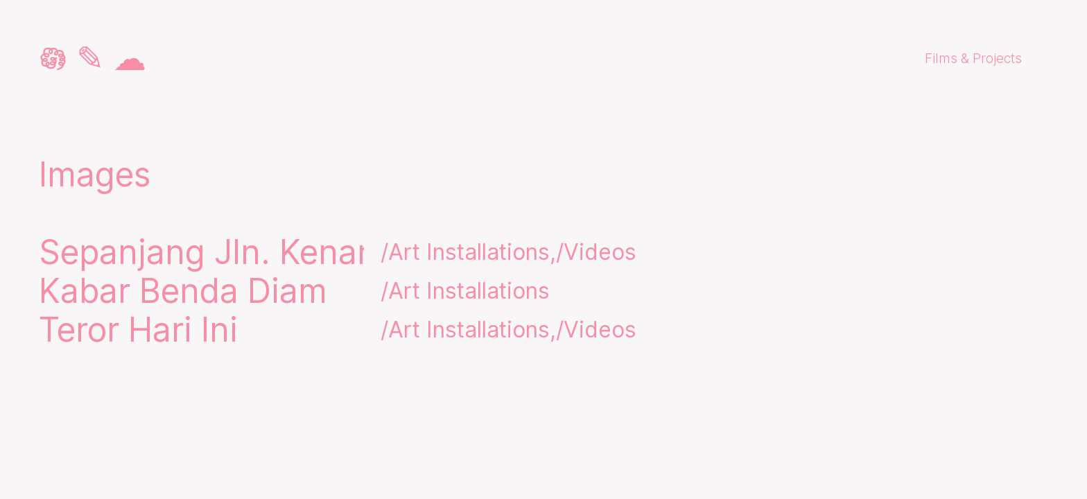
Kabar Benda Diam (183, 291)
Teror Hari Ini (138, 329)
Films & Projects (973, 58)
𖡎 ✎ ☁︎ (92, 58)
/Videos (596, 251)
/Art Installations (465, 251)
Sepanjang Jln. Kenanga (227, 252)
